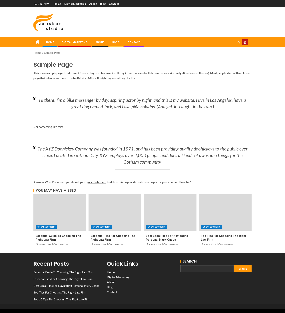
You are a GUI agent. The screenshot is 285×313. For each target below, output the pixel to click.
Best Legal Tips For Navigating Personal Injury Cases (66, 285)
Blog (103, 3)
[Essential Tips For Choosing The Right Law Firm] (115, 212)
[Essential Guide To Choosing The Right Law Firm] (59, 212)
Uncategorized (46, 227)
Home (57, 3)
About (93, 3)
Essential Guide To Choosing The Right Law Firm (63, 272)
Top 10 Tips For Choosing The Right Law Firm (61, 299)
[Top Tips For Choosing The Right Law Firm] (225, 212)
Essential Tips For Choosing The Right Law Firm (63, 279)
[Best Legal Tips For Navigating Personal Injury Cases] (170, 212)
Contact (114, 3)
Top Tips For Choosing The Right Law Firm (59, 292)
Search (189, 261)
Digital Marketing (75, 3)
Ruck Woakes (61, 244)
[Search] (238, 42)
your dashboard (96, 182)
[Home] (38, 42)
